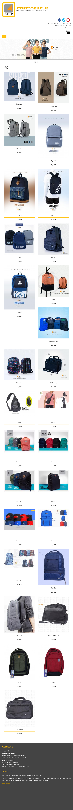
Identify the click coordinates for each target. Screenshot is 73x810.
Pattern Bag (19, 383)
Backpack (19, 104)
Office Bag (53, 383)
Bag (53, 299)
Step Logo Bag (53, 341)
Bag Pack (54, 161)
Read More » (6, 783)
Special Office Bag (53, 635)
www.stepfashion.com (64, 28)
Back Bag (19, 635)
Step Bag (53, 588)
